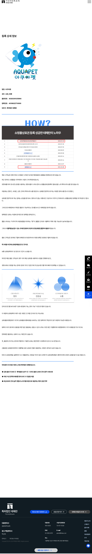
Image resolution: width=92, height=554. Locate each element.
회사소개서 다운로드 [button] (38, 512)
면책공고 (4, 538)
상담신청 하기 (58, 512)
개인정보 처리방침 (14, 538)
